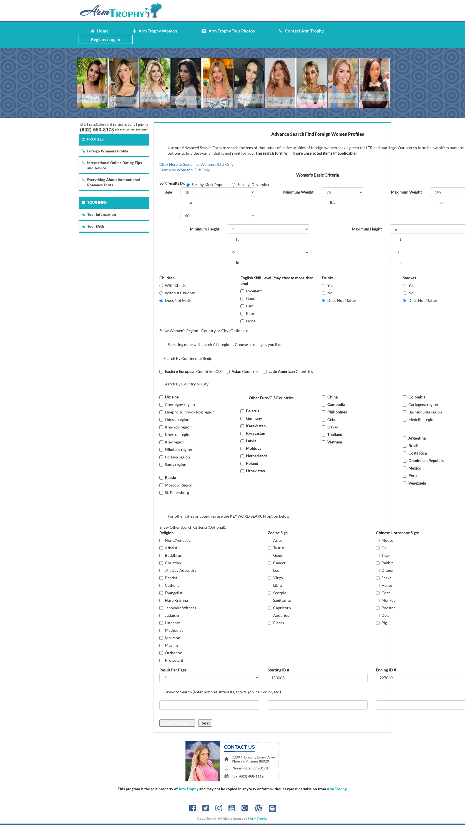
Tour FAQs (93, 226)
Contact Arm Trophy (301, 30)
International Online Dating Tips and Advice (112, 165)
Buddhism (170, 555)
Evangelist (170, 592)
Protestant (171, 660)
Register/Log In (105, 39)
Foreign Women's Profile (105, 151)
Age (168, 192)
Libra (275, 585)
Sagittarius (279, 600)
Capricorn (279, 607)
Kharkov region (175, 427)
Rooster (385, 607)
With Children (174, 285)
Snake (383, 577)
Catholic (169, 585)
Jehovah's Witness (177, 607)
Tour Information (99, 214)
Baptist (168, 577)
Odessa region (174, 419)
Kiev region (172, 442)
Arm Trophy (188, 789)
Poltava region (174, 457)
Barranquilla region (422, 412)
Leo (273, 570)
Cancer (277, 562)
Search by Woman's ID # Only (184, 169)
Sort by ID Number (251, 184)
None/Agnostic (175, 540)
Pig (381, 622)
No (327, 292)
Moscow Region (175, 485)
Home (100, 30)
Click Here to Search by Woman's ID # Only (196, 164)
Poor (247, 313)
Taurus (276, 547)
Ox (381, 547)
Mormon (169, 637)
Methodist (171, 630)
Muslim (168, 645)
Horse (384, 585)
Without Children (177, 292)
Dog (382, 615)
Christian (170, 562)
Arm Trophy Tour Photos (228, 30)
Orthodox (170, 652)
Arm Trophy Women (155, 30)
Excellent (251, 291)
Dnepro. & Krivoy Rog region (187, 412)
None (247, 321)
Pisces (276, 622)
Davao (330, 427)
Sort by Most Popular (207, 184)
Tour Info (94, 202)
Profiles (93, 139)
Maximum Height (367, 229)
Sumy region (172, 464)
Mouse (384, 540)
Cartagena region (420, 404)
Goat (383, 592)
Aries (275, 540)
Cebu (329, 419)
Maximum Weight (406, 192)
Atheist (168, 547)
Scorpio (277, 592)
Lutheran (169, 622)
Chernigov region (177, 404)
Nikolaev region (175, 449)
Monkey (385, 600)
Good (247, 298)
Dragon (385, 570)
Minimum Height (204, 229)
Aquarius (278, 615)
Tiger (383, 555)
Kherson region (175, 434)
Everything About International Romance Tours (111, 182)
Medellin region (419, 419)
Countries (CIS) (190, 371)
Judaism (169, 615)
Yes (327, 285)
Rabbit (384, 562)
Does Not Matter (176, 300)
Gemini (277, 555)
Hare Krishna (173, 600)
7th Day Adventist (177, 570)
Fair (246, 306)
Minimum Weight (298, 192)
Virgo (275, 577)
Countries (242, 371)
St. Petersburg (174, 492)
